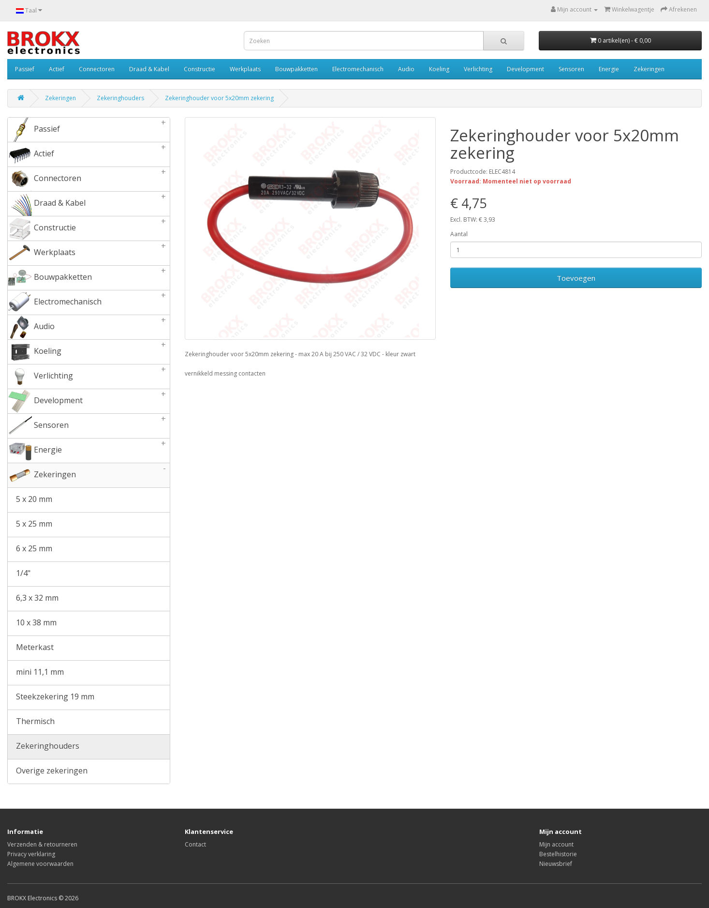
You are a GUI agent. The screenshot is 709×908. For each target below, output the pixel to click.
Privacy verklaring (31, 854)
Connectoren (97, 69)
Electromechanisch (358, 69)
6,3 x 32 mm (33, 599)
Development (525, 69)
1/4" (19, 574)
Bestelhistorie (558, 854)
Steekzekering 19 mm (51, 697)
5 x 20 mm (30, 500)
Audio (406, 69)
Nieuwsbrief (555, 864)
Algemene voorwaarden (40, 864)
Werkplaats (245, 69)
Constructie (199, 69)
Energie (609, 69)
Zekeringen (649, 69)
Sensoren (571, 69)
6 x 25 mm (30, 549)
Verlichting (478, 69)
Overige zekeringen (48, 771)
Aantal (459, 234)
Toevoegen (576, 278)
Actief (56, 69)
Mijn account (556, 844)
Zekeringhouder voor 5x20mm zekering (219, 98)
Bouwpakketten (296, 69)
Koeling (439, 69)
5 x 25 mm (30, 525)
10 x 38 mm (32, 623)
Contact (195, 844)
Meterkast (31, 648)
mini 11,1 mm (36, 673)
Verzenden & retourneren (42, 844)
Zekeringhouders (120, 98)
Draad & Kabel (149, 69)
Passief (24, 69)
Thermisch (31, 722)
